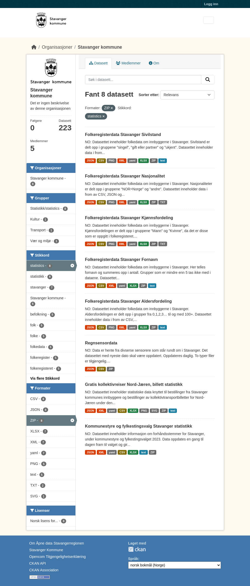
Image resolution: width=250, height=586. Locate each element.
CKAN (137, 549)
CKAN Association (44, 570)
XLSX (143, 160)
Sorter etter (148, 95)
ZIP (153, 160)
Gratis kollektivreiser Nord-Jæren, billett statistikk (134, 384)
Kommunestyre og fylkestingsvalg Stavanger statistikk (138, 426)
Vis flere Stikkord (45, 378)
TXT (162, 202)
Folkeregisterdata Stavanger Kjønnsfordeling (129, 218)
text (162, 160)
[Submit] (207, 79)
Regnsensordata (101, 343)
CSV (101, 160)
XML (122, 160)
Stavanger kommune (100, 47)
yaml (132, 160)
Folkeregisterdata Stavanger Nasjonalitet (125, 176)
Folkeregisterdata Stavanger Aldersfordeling (128, 301)
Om (154, 63)
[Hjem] (34, 47)
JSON (90, 160)
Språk (133, 559)
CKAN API (37, 563)
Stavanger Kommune (46, 550)
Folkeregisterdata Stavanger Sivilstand (123, 134)
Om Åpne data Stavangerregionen (56, 543)
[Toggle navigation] (208, 20)
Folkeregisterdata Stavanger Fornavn (121, 259)
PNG (112, 160)
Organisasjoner (57, 47)
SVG (154, 410)
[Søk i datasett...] (143, 79)
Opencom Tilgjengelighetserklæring (57, 557)
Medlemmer (128, 63)
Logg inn (211, 4)
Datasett (98, 63)
